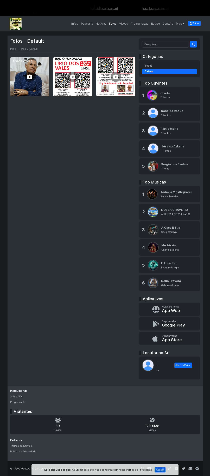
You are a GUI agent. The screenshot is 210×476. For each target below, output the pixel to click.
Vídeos (123, 23)
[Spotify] (197, 469)
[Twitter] (183, 469)
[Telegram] (176, 469)
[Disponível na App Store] (169, 338)
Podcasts (87, 23)
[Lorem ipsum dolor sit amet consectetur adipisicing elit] (72, 76)
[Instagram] (156, 469)
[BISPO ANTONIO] (29, 76)
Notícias (101, 23)
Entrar (194, 23)
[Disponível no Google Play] (169, 324)
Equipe (155, 23)
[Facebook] (163, 469)
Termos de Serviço (21, 445)
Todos (148, 65)
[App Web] (169, 309)
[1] (115, 76)
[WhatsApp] (142, 469)
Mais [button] (179, 23)
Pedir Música (183, 365)
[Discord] (190, 469)
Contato (168, 23)
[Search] (193, 44)
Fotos (112, 23)
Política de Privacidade (23, 451)
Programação (139, 23)
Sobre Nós (16, 396)
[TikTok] (169, 469)
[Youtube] (149, 469)
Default (149, 71)
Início (74, 23)
